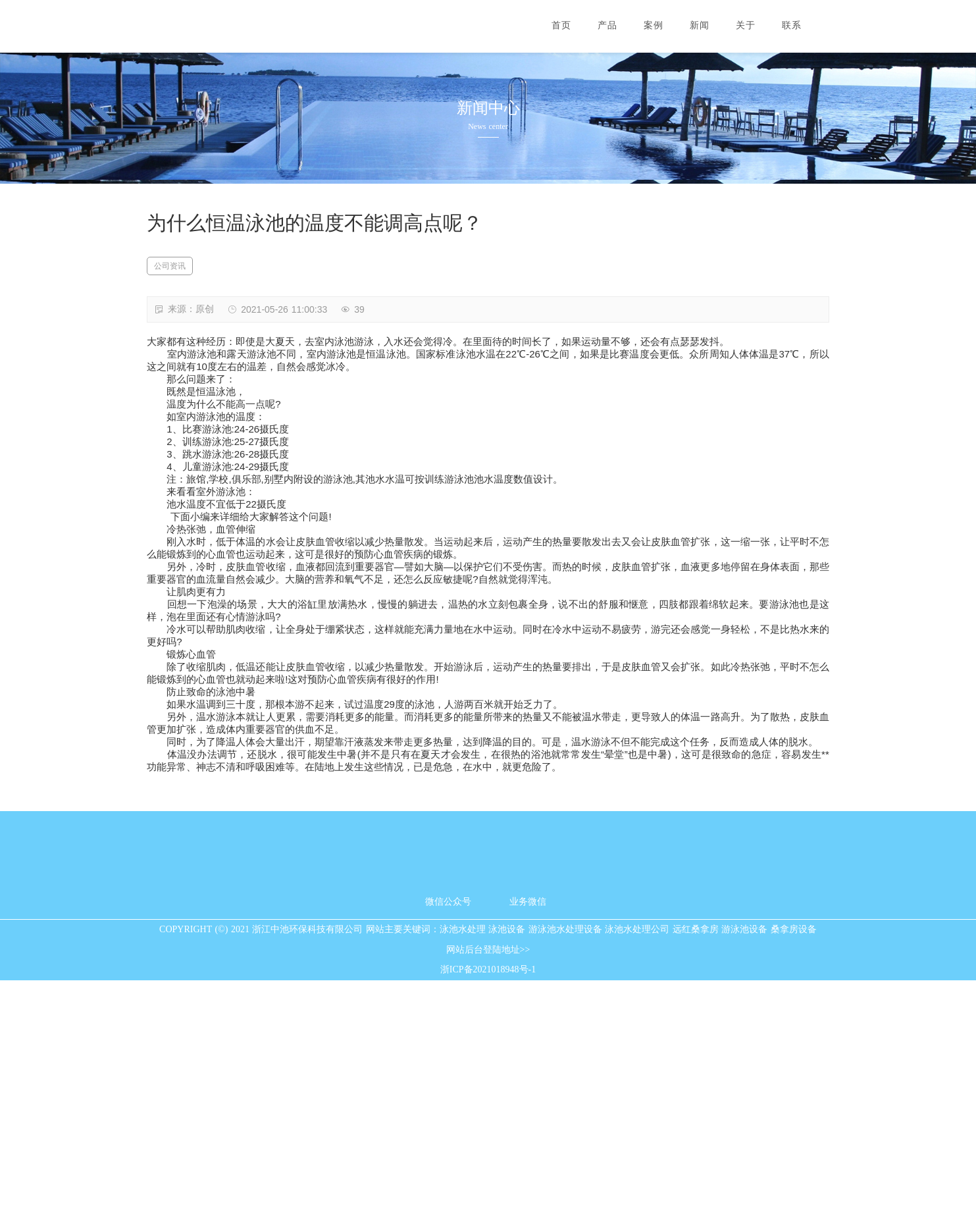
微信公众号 (448, 1137)
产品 (607, 25)
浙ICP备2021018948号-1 (488, 1206)
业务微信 (527, 1137)
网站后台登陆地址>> (488, 1185)
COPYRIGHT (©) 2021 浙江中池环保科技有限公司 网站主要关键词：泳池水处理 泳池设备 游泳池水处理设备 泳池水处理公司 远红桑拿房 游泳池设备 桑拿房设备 (488, 1165)
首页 (561, 25)
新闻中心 (488, 108)
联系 (792, 25)
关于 (746, 25)
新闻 (699, 25)
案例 (653, 25)
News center (488, 126)
